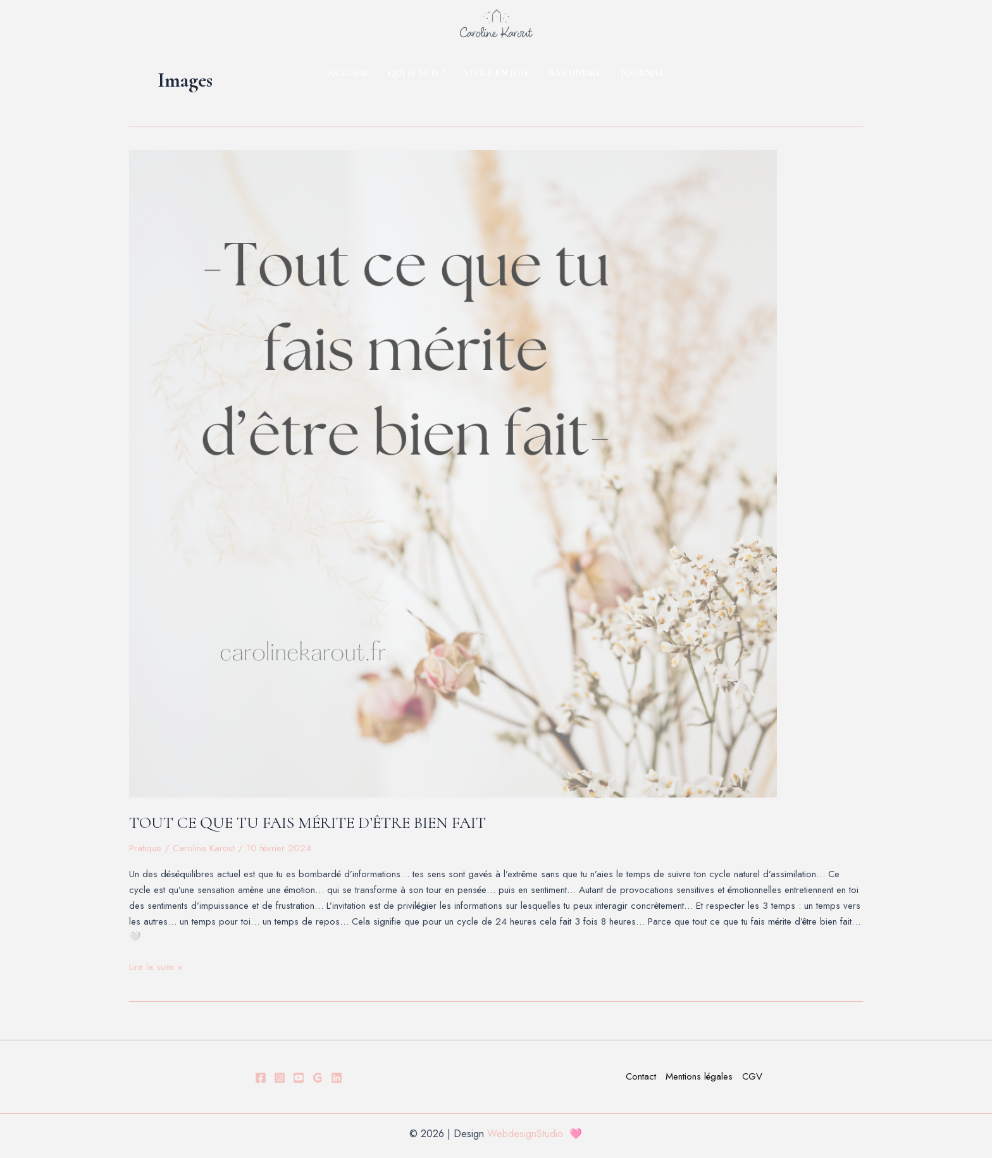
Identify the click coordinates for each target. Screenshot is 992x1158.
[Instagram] (279, 1077)
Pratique (145, 848)
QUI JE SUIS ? (416, 72)
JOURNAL (643, 72)
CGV (752, 1076)
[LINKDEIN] (336, 1077)
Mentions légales (699, 1076)
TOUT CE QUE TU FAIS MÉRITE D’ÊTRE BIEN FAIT (307, 822)
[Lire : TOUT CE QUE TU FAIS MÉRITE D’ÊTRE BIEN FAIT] (496, 474)
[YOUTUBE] (298, 1077)
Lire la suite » (155, 966)
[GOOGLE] (317, 1077)
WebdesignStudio (528, 1133)
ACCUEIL (348, 72)
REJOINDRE (575, 72)
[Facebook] (260, 1077)
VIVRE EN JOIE (497, 72)
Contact (641, 1076)
